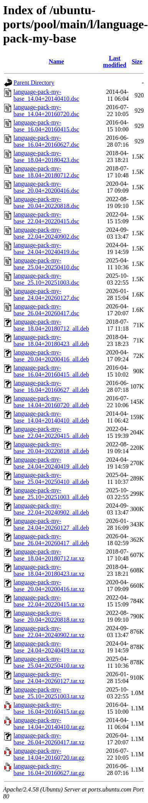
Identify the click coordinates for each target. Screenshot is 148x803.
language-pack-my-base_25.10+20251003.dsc (46, 279)
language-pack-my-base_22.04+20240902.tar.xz (49, 631)
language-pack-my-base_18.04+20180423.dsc (46, 156)
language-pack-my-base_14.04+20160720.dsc (46, 110)
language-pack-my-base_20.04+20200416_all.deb (51, 355)
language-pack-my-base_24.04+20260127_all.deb (51, 524)
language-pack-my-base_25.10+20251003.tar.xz (49, 693)
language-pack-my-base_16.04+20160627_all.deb (51, 386)
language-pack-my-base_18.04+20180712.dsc (46, 172)
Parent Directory (33, 82)
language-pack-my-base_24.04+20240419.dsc (46, 248)
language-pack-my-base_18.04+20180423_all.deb (51, 340)
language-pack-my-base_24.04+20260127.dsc (46, 294)
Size (136, 61)
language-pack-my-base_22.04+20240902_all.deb (51, 509)
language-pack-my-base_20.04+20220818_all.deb (51, 447)
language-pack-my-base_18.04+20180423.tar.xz (49, 570)
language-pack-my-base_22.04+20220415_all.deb (51, 432)
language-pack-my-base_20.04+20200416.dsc (46, 187)
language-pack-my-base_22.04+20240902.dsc (46, 233)
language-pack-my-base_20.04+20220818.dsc (46, 202)
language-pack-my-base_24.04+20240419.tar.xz (49, 647)
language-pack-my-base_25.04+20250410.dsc (46, 263)
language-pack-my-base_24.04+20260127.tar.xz (49, 677)
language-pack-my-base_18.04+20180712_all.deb (51, 325)
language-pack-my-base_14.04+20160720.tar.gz (49, 754)
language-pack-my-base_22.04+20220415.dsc (46, 218)
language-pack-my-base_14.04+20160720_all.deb (51, 401)
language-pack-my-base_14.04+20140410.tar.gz (49, 723)
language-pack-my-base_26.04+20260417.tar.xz (49, 739)
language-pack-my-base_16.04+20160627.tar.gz (49, 769)
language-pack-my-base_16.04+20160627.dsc (46, 141)
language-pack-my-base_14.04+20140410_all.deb (51, 417)
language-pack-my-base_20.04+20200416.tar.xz (49, 585)
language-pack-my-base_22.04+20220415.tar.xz (49, 601)
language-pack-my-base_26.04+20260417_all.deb (51, 539)
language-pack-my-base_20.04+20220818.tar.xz (49, 616)
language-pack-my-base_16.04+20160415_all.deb (51, 371)
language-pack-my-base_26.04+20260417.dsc (46, 309)
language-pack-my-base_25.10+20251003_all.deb (51, 493)
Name (56, 61)
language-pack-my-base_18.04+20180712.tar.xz (49, 555)
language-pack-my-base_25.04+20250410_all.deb (51, 478)
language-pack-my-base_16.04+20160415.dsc (46, 126)
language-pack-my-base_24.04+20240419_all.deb (51, 463)
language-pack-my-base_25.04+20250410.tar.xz (49, 662)
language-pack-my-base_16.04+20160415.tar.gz (49, 708)
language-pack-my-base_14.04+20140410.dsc (46, 95)
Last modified (114, 61)
